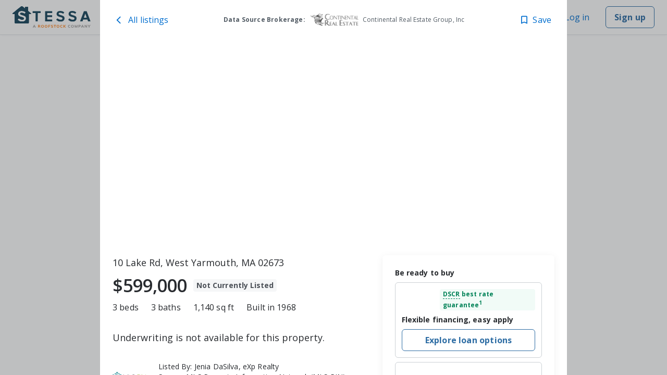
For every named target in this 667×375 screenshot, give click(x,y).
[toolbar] (333, 146)
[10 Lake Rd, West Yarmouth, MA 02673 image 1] (333, 146)
